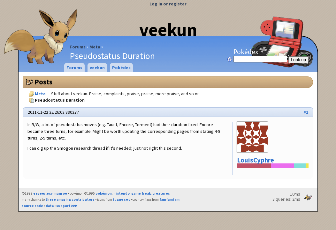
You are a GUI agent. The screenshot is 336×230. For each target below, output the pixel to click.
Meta (94, 47)
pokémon (103, 193)
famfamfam (169, 199)
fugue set (121, 199)
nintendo (121, 193)
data (50, 206)
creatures (161, 193)
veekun (168, 29)
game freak (141, 193)
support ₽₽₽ (66, 206)
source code (32, 206)
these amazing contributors (70, 199)
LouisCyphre (255, 160)
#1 (305, 112)
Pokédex (260, 55)
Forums (78, 47)
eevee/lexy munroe (50, 193)
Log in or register (168, 4)
